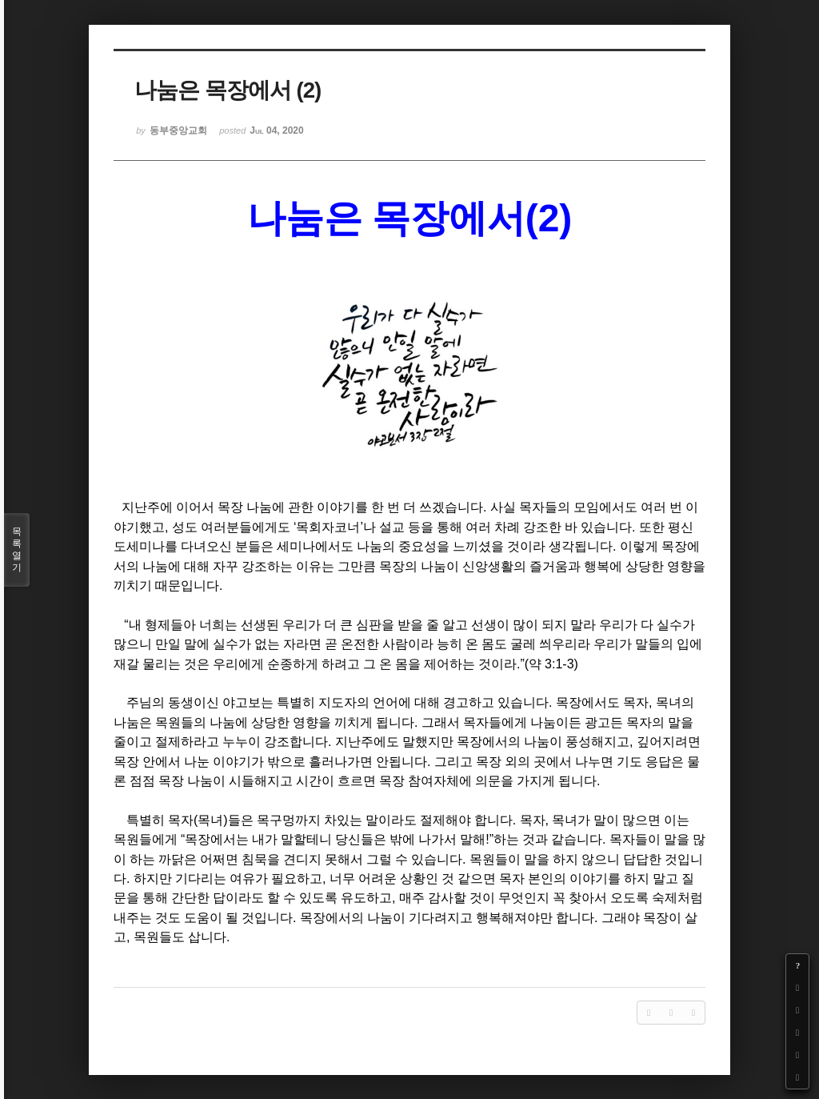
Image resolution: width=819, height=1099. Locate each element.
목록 (17, 550)
